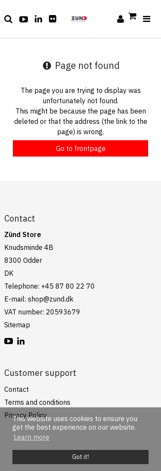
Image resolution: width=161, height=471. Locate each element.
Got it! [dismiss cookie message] (80, 457)
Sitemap (17, 324)
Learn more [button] (31, 437)
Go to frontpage (81, 148)
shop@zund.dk (50, 299)
